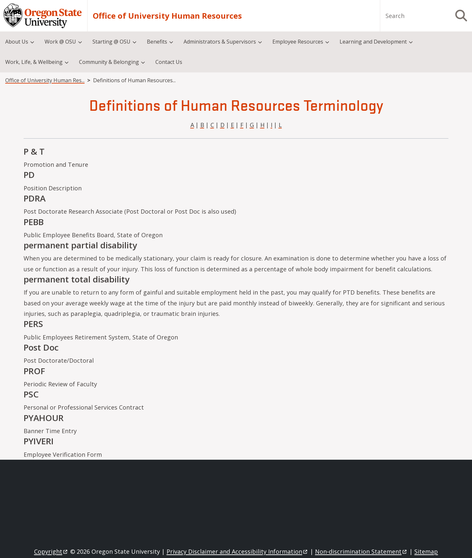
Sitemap (426, 551)
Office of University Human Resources (167, 16)
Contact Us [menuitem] (168, 62)
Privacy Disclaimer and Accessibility (237, 551)
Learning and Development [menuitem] (373, 41)
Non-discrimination (361, 551)
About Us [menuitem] (16, 41)
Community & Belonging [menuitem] (109, 62)
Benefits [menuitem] (157, 41)
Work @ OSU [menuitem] (60, 41)
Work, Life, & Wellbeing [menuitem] (34, 62)
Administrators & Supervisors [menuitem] (220, 41)
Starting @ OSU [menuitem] (111, 41)
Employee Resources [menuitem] (297, 41)
